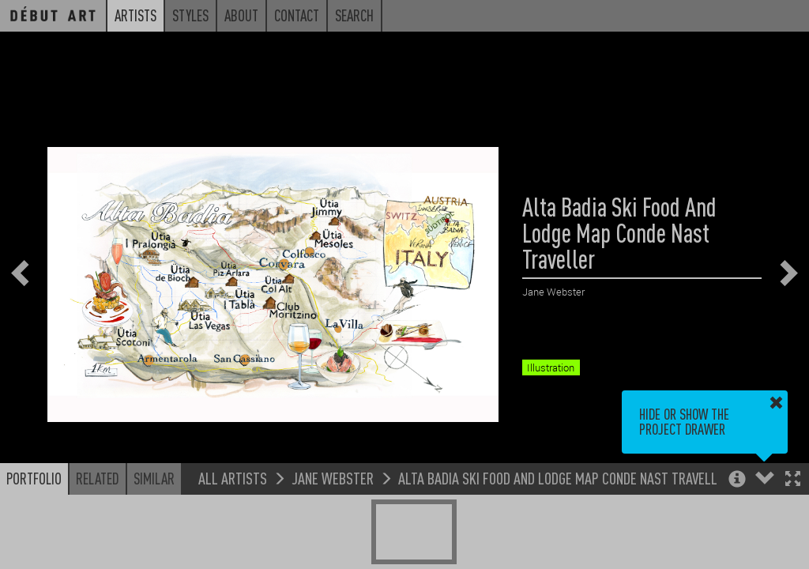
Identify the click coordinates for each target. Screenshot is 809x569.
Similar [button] (154, 478)
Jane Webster (333, 477)
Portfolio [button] (34, 478)
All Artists (232, 477)
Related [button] (97, 478)
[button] (792, 480)
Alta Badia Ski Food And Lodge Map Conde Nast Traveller (564, 477)
